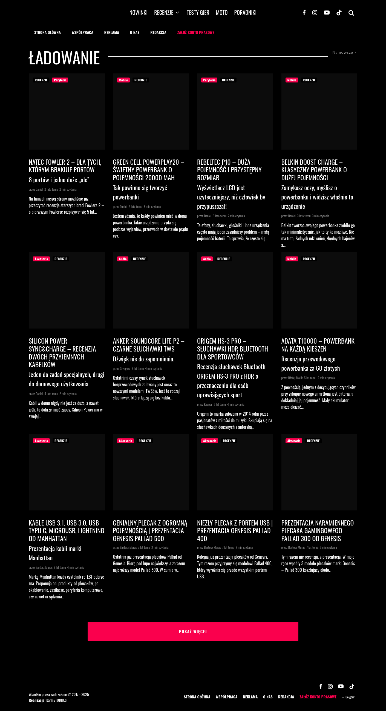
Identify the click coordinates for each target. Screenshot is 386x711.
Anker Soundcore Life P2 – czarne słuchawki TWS (149, 345)
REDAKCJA (158, 32)
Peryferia (60, 80)
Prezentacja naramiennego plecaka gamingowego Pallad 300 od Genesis (317, 530)
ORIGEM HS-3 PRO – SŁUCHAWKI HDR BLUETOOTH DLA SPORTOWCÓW (232, 348)
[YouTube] (327, 12)
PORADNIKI (245, 12)
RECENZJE (163, 12)
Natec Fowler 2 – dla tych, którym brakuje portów (65, 166)
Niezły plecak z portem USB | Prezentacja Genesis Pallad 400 (235, 530)
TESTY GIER (198, 12)
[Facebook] (304, 12)
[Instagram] (315, 12)
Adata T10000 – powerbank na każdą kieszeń (318, 345)
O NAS (134, 32)
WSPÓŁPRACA (82, 32)
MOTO (222, 12)
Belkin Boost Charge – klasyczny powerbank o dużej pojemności (314, 169)
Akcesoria (41, 258)
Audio (123, 258)
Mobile (123, 80)
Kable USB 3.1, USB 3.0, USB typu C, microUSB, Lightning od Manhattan (66, 530)
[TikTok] (339, 12)
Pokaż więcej (193, 631)
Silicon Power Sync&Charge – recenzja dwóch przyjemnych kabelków (62, 352)
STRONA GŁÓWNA (47, 32)
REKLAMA (111, 32)
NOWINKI (138, 12)
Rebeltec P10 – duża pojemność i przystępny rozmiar (229, 169)
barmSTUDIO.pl (56, 700)
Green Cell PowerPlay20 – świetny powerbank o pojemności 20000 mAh (148, 169)
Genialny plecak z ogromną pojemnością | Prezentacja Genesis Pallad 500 (150, 530)
